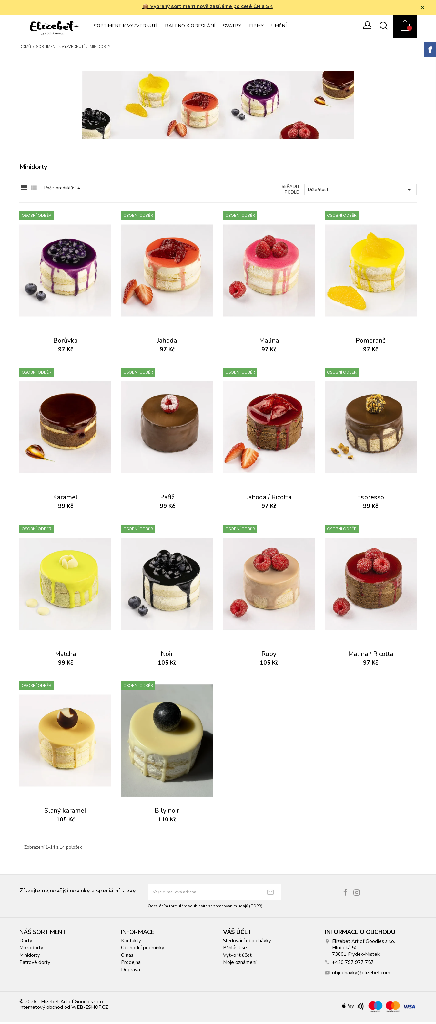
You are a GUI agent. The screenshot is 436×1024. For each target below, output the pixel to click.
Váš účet (237, 933)
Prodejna (131, 964)
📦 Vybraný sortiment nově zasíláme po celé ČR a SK (210, 7)
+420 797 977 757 (353, 964)
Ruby (268, 655)
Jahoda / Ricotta (269, 498)
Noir (167, 655)
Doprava (130, 971)
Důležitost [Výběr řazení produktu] (360, 191)
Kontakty (131, 942)
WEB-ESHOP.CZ (89, 1009)
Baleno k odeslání (190, 27)
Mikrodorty (31, 949)
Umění (279, 27)
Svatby (232, 27)
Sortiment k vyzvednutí (125, 27)
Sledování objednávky (247, 942)
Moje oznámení (239, 964)
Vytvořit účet (237, 957)
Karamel (65, 498)
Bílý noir (167, 812)
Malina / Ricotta (370, 655)
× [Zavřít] (426, 8)
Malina (269, 342)
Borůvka (65, 342)
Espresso (370, 498)
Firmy (256, 27)
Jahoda (167, 342)
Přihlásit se (235, 949)
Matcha (65, 655)
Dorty (25, 942)
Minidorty (29, 957)
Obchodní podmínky (142, 949)
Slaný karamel (65, 812)
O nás (127, 957)
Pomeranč (370, 342)
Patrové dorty (34, 964)
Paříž (167, 498)
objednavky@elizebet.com (361, 974)
